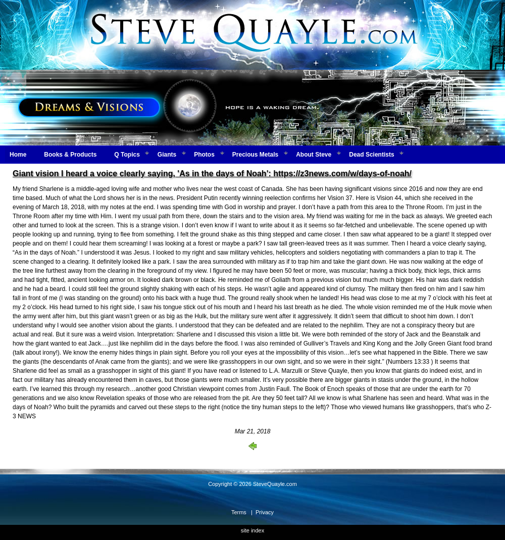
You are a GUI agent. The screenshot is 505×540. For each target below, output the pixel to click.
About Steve (313, 154)
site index (252, 530)
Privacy (265, 512)
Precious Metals (255, 154)
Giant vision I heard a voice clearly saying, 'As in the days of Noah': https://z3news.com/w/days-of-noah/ (212, 173)
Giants (167, 154)
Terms (238, 512)
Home (18, 154)
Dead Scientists (371, 154)
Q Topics (126, 154)
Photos (204, 154)
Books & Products (70, 154)
